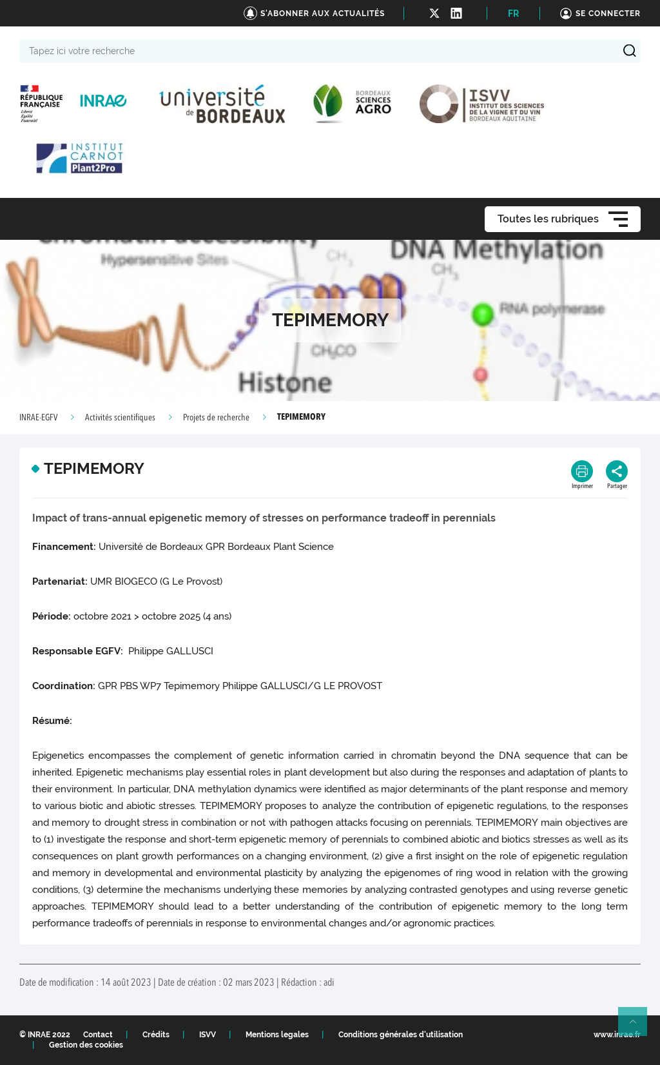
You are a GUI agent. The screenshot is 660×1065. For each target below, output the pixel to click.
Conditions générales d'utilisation (400, 1034)
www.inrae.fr (617, 1034)
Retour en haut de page (638, 1027)
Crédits (156, 1034)
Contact (98, 1034)
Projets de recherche (216, 417)
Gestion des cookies (86, 1045)
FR (513, 13)
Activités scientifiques (120, 417)
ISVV (207, 1034)
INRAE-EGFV (38, 417)
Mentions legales (277, 1034)
